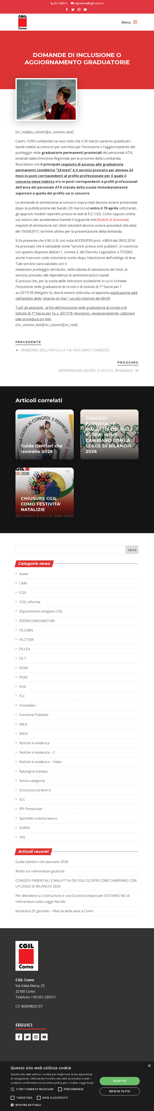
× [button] (149, 1066)
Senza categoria (32, 780)
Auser (24, 573)
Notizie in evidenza (34, 743)
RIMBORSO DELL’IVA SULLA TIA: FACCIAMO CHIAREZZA (65, 350)
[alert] (77, 1086)
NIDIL (24, 733)
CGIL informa (29, 602)
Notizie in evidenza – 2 (37, 752)
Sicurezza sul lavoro (35, 790)
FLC (22, 696)
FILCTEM (26, 639)
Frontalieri (27, 705)
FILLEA (24, 649)
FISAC (23, 677)
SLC (22, 799)
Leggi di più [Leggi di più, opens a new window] (86, 1083)
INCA (23, 724)
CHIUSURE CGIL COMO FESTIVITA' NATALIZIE (41, 504)
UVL (22, 837)
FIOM (23, 668)
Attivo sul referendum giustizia (39, 871)
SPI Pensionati (30, 808)
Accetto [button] (119, 1081)
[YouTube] (85, 11)
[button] (53, 1105)
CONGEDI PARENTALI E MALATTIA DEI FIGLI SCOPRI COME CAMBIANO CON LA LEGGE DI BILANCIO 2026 (109, 435)
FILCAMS (26, 630)
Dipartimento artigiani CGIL (41, 611)
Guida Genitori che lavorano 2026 (41, 861)
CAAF (23, 583)
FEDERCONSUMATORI (37, 620)
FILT (22, 658)
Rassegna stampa (33, 771)
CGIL (23, 592)
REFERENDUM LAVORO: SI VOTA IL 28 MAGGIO (96, 370)
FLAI (22, 686)
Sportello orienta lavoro (38, 818)
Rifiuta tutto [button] (119, 1091)
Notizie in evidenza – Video (40, 761)
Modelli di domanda (112, 219)
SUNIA (24, 827)
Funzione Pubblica (33, 714)
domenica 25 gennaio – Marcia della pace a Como (54, 911)
